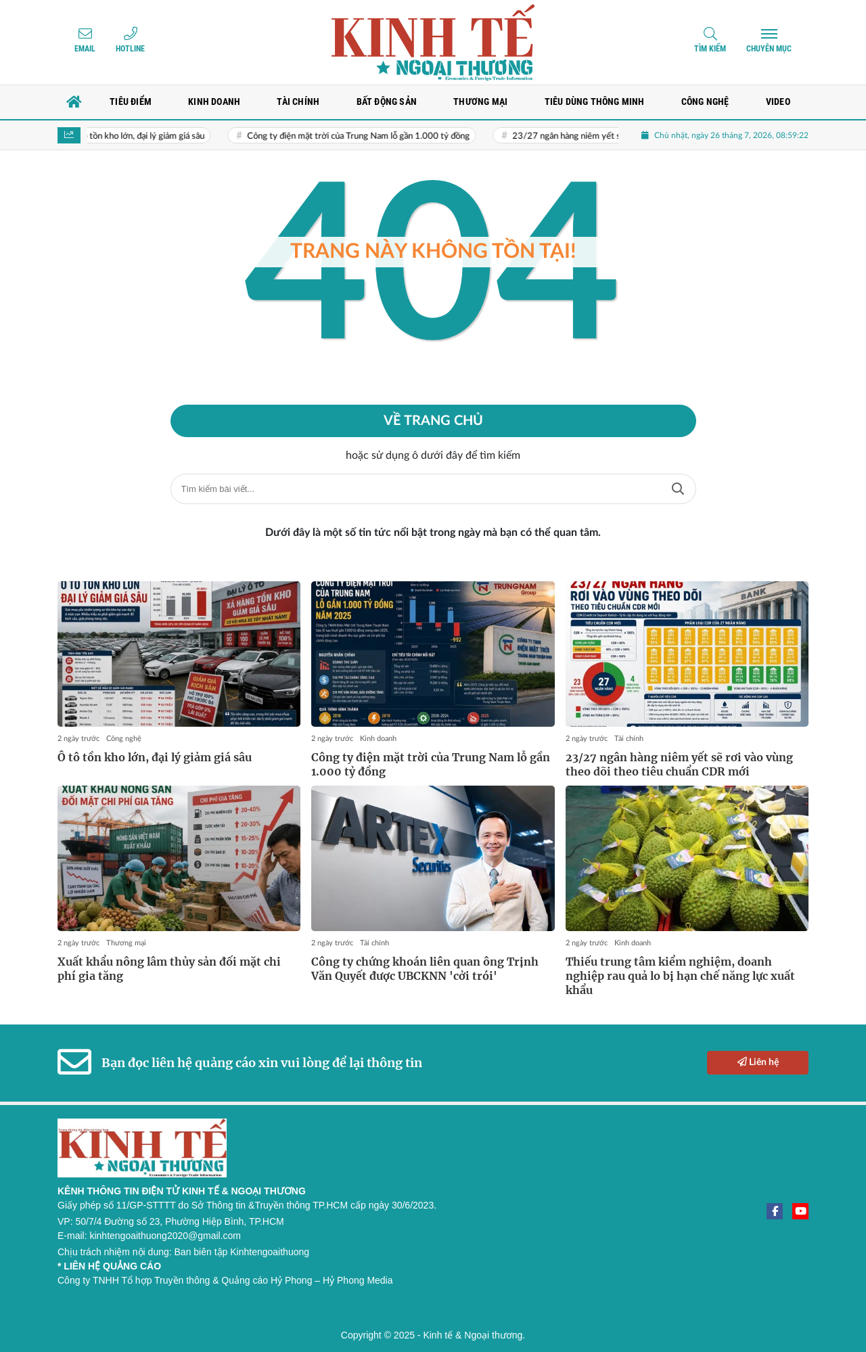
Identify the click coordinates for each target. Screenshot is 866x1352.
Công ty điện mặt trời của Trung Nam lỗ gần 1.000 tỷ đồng (370, 136)
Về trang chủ (433, 421)
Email (84, 48)
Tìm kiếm (710, 48)
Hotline (130, 48)
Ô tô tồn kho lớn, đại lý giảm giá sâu (149, 136)
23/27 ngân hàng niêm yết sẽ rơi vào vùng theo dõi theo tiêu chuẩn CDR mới (679, 764)
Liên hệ (758, 1062)
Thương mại (126, 943)
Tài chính (628, 738)
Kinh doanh (378, 738)
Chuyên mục (769, 48)
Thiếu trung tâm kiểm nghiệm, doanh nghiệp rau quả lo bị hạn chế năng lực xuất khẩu (680, 976)
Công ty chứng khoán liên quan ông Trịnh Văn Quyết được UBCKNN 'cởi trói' (425, 969)
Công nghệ (123, 738)
